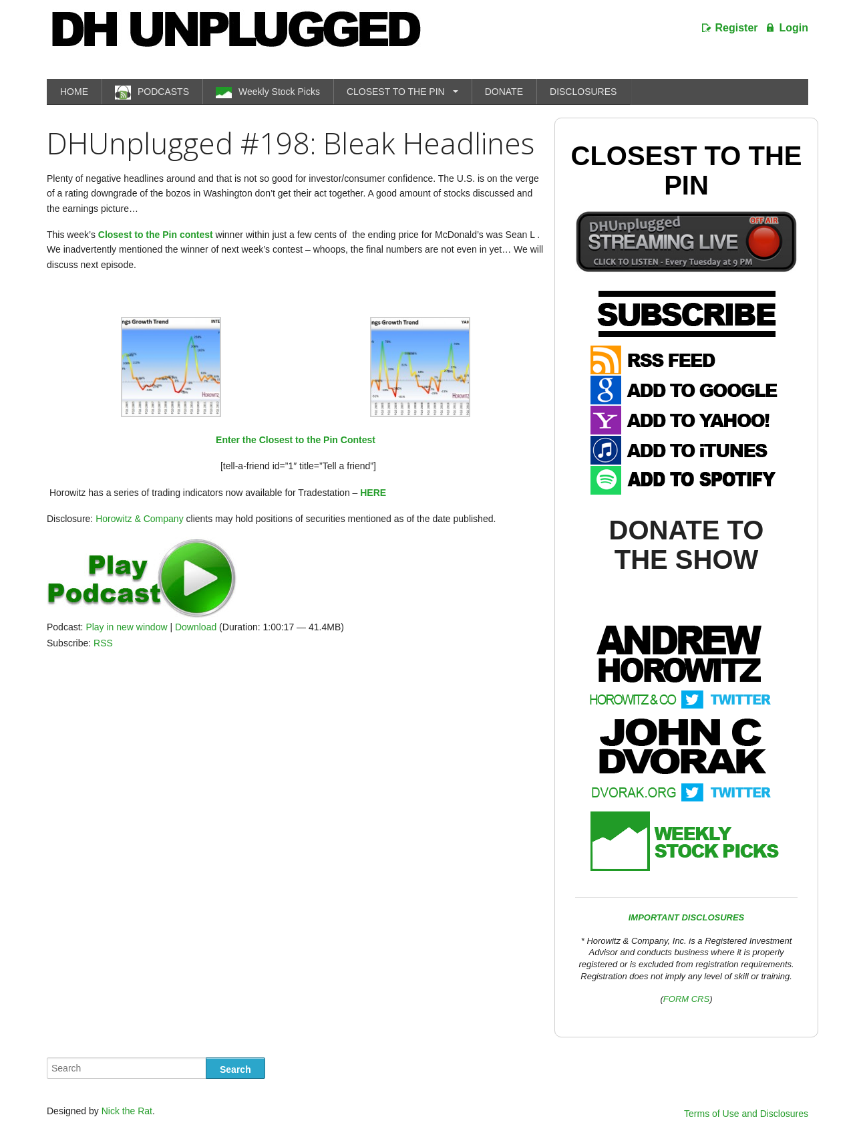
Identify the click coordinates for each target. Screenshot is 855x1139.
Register (736, 27)
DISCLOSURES (583, 91)
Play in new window (126, 627)
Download (195, 627)
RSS (103, 643)
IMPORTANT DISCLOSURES (687, 917)
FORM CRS (686, 999)
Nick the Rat (127, 1111)
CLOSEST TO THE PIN (396, 91)
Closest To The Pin (686, 170)
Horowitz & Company (140, 518)
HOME (74, 91)
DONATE (504, 91)
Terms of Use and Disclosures (746, 1113)
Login (793, 27)
